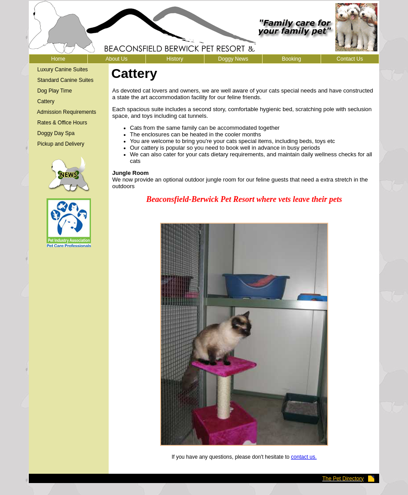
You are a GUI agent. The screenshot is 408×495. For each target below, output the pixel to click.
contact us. (304, 457)
